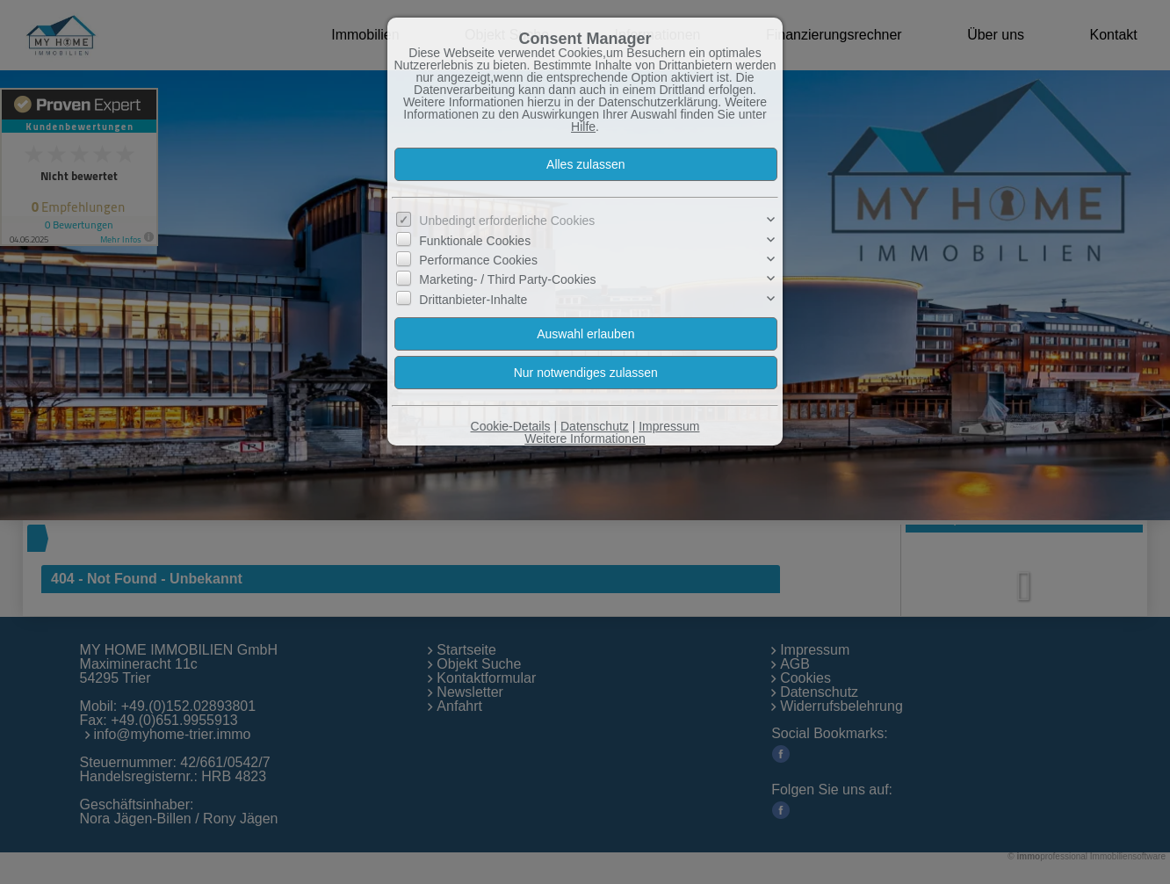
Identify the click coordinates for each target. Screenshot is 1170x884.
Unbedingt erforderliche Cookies (507, 221)
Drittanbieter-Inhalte (473, 300)
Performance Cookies (478, 260)
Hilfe (583, 127)
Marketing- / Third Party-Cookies (507, 279)
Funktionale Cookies (475, 240)
